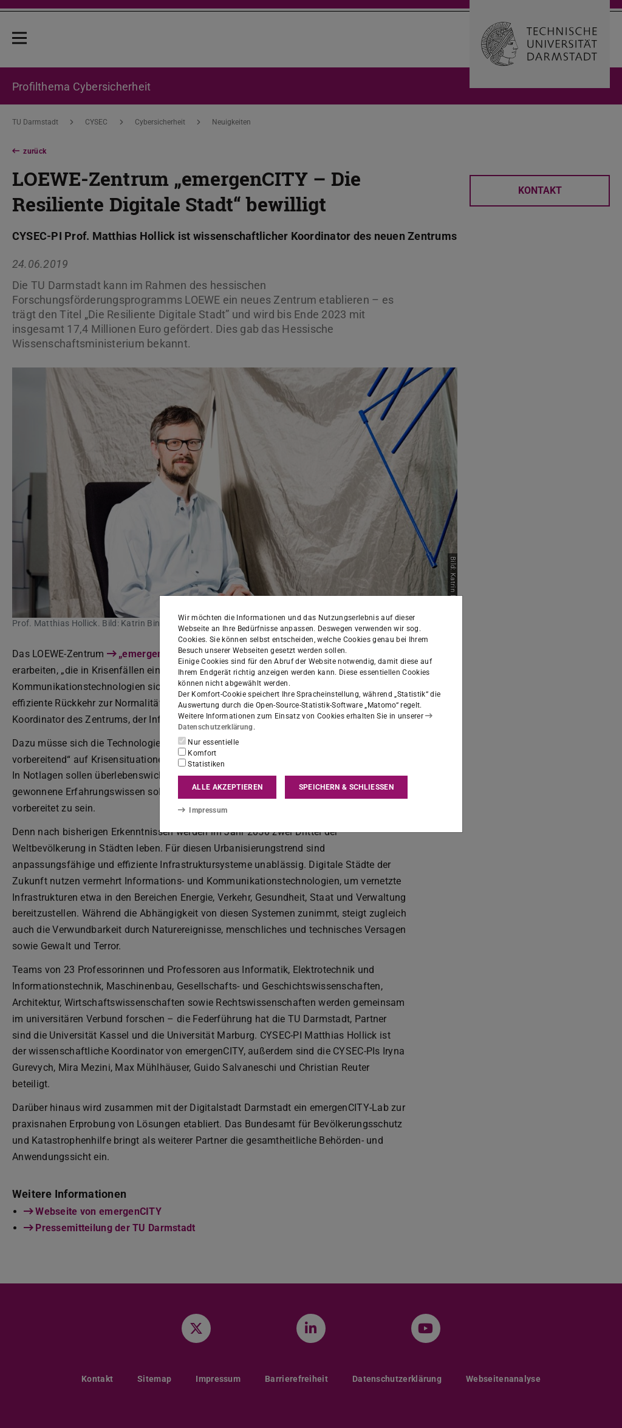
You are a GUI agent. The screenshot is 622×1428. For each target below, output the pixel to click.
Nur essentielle (208, 741)
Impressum (202, 810)
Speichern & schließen (346, 787)
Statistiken (201, 763)
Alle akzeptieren (227, 787)
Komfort (197, 752)
